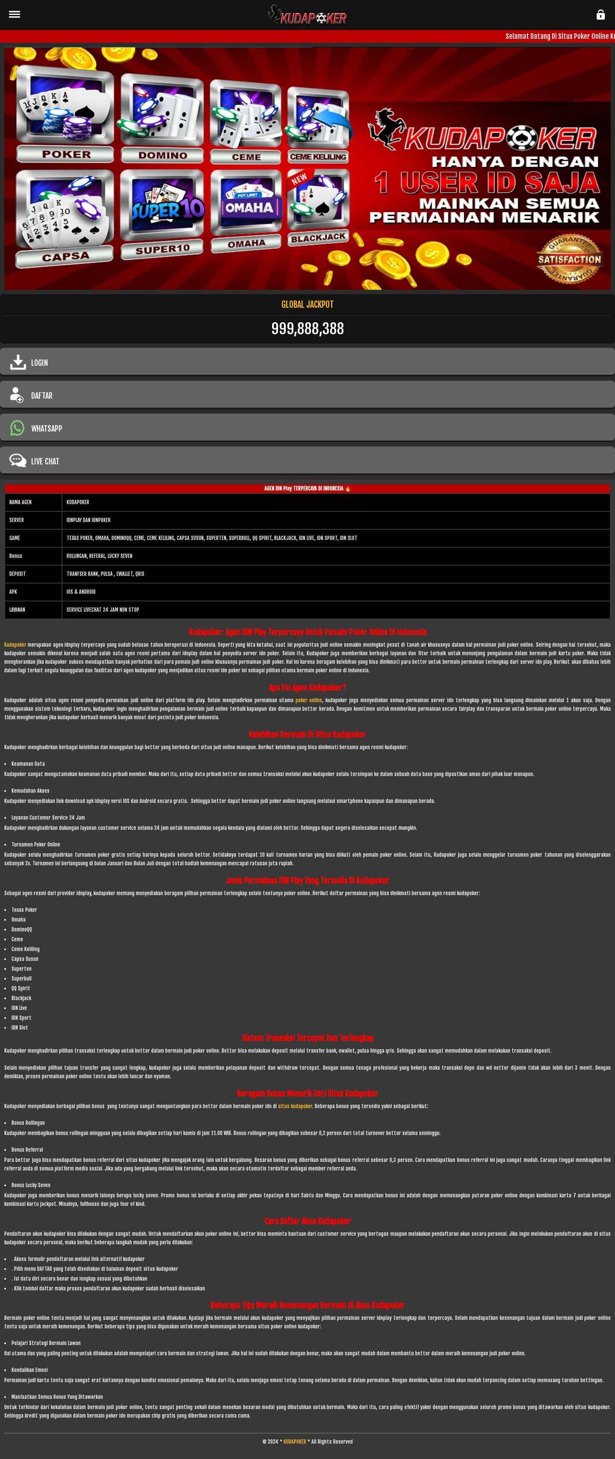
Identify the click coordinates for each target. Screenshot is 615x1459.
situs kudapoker (295, 1106)
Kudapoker (15, 645)
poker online (309, 700)
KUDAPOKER (295, 1442)
